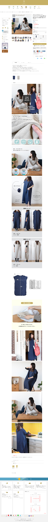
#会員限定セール (3, 25)
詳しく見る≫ (32, 488)
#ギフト (3, 21)
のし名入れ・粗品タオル (5, 39)
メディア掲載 (3, 41)
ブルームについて (4, 34)
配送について (29, 62)
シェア (42, 58)
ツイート (39, 58)
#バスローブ (6, 21)
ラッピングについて (4, 36)
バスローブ (17, 467)
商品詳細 (16, 62)
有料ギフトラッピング (13, 468)
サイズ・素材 (22, 62)
